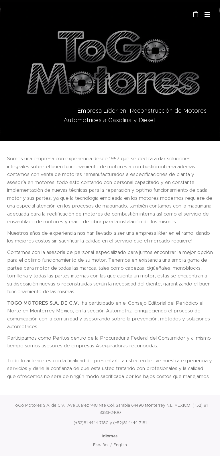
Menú (207, 14)
